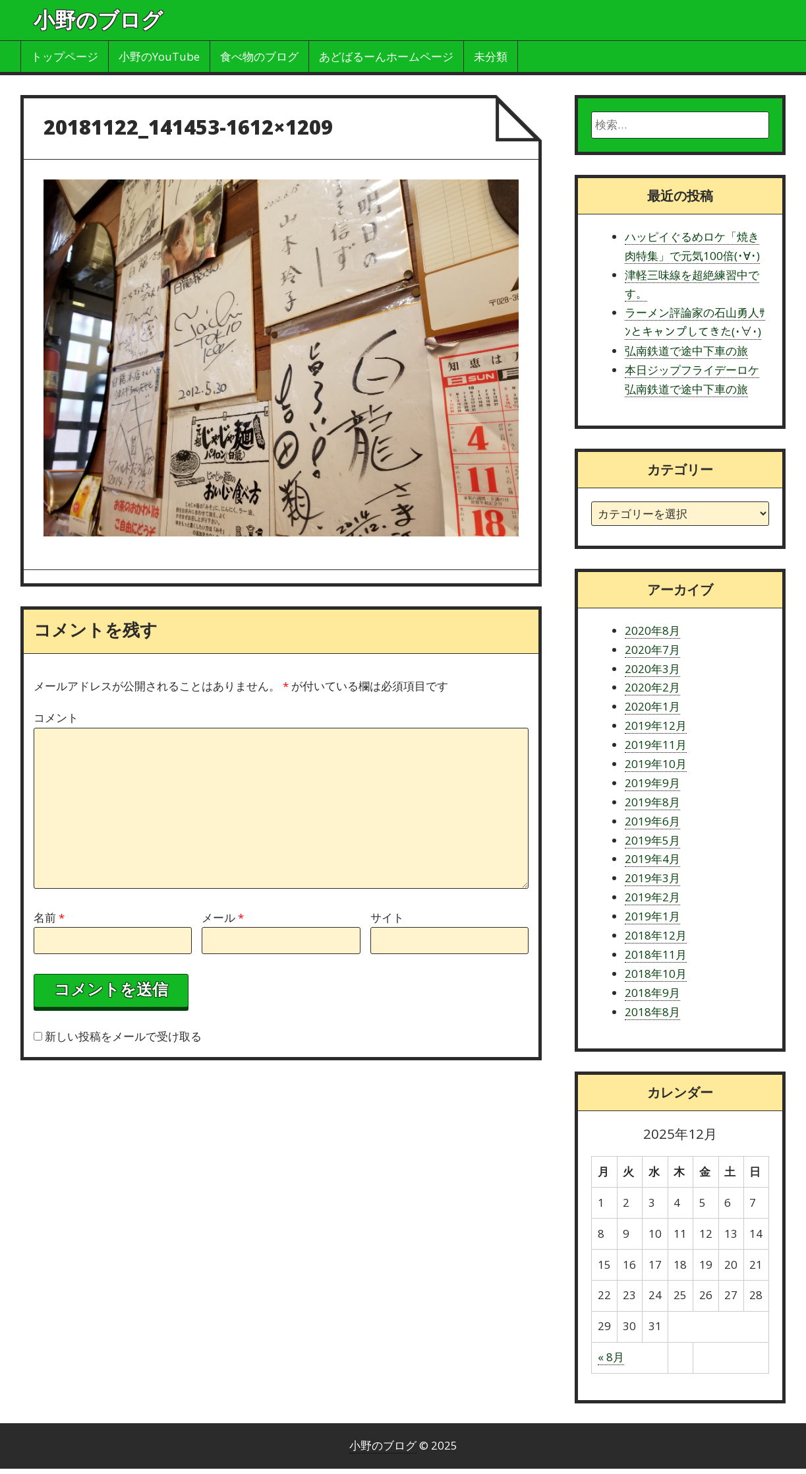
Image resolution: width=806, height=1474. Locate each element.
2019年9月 (652, 782)
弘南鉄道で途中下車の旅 (686, 350)
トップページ (64, 56)
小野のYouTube (159, 56)
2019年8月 (652, 802)
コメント (56, 717)
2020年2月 (652, 687)
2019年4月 (652, 858)
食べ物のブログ (259, 56)
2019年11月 (656, 744)
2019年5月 (652, 840)
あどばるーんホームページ (386, 56)
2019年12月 (656, 725)
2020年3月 (652, 668)
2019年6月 (652, 821)
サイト (387, 917)
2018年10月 (656, 973)
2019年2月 (652, 897)
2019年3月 (652, 877)
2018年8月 (652, 1011)
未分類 (490, 56)
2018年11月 (656, 954)
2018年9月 (652, 992)
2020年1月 (652, 706)
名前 (49, 917)
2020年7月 (652, 649)
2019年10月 (656, 763)
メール (223, 917)
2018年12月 (656, 935)
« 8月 (611, 1356)
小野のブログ (98, 19)
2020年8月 (652, 630)
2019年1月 (652, 916)
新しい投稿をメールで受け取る (123, 1036)
